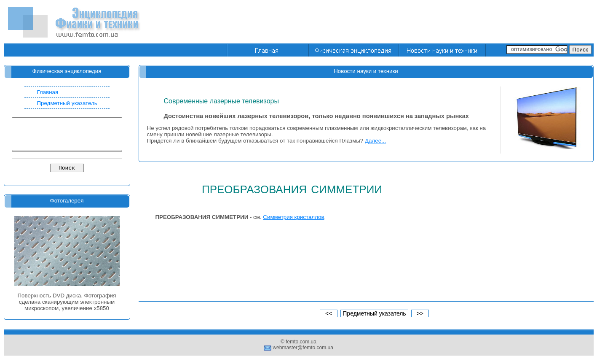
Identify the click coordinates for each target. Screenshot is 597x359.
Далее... (375, 141)
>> (420, 313)
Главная (48, 92)
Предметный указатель (67, 103)
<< (328, 313)
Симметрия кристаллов (293, 217)
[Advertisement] (440, 22)
